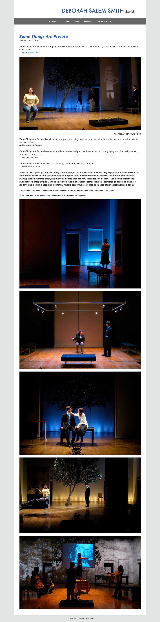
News (76, 21)
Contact (88, 21)
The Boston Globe (30, 52)
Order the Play (104, 21)
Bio (67, 21)
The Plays (55, 21)
